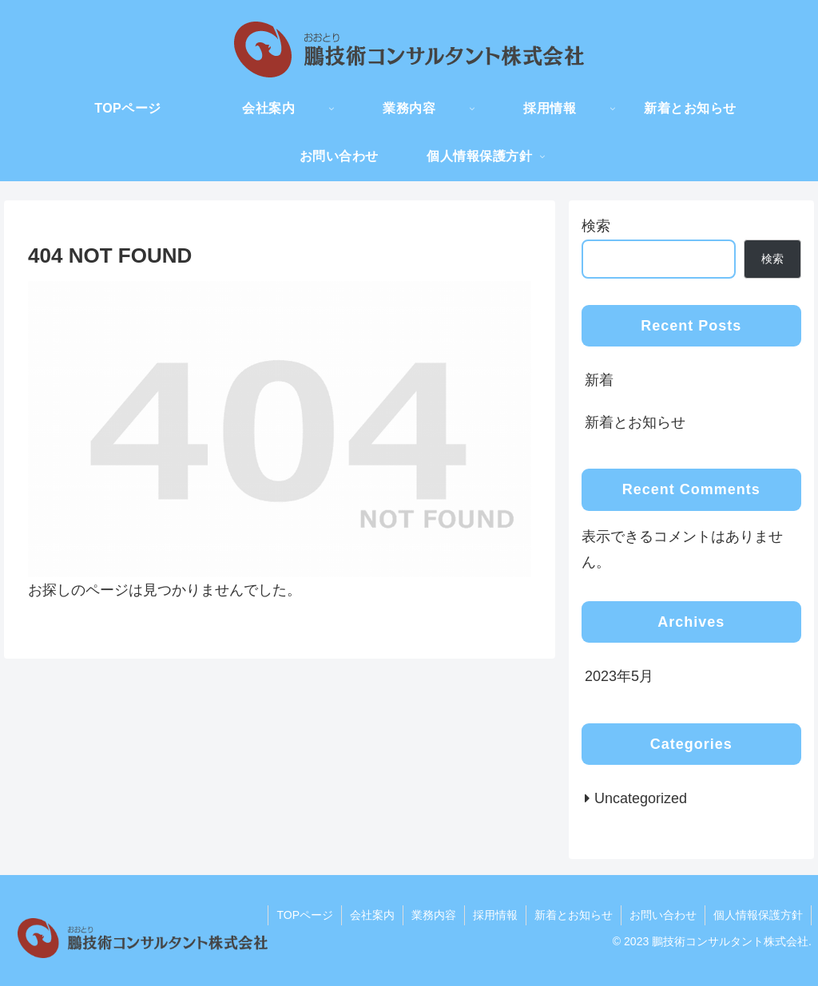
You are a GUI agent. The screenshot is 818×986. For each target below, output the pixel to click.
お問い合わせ (663, 915)
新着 (599, 380)
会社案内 (372, 915)
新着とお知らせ (635, 422)
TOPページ (304, 915)
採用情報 (495, 915)
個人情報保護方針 (758, 915)
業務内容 (433, 915)
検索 (596, 226)
